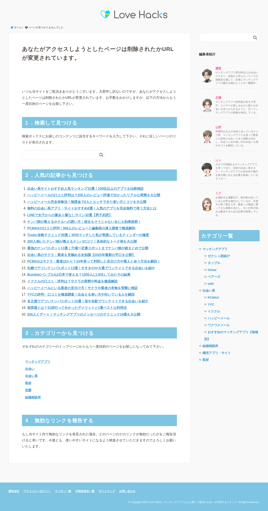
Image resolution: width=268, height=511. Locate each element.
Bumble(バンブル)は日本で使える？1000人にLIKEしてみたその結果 (78, 274)
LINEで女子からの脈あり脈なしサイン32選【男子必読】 (69, 215)
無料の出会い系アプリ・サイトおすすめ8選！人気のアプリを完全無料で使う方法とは (91, 208)
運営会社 (13, 491)
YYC (211, 304)
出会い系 (31, 376)
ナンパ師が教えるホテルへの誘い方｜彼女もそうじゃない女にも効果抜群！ (84, 222)
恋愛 (28, 390)
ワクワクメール (219, 325)
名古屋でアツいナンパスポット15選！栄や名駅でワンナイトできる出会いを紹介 (87, 301)
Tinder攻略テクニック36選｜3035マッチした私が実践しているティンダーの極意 (88, 235)
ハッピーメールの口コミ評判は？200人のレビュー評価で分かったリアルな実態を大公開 (93, 195)
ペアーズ (214, 276)
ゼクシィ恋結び (219, 256)
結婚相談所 (33, 397)
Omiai (212, 270)
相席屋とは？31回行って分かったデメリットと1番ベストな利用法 (77, 307)
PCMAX (213, 297)
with (211, 283)
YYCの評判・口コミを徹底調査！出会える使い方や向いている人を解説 (81, 294)
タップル (214, 263)
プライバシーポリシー (37, 491)
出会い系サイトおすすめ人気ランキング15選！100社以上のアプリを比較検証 (85, 188)
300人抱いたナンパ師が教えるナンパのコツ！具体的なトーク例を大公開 (82, 241)
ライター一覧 (63, 491)
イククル (214, 311)
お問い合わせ (127, 491)
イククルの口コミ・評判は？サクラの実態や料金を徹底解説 (72, 281)
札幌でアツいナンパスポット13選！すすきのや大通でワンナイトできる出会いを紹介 (91, 268)
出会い (30, 369)
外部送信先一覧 (84, 491)
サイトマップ (107, 491)
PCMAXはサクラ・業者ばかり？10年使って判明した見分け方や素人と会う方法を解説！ (93, 261)
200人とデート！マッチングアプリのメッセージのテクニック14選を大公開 (83, 314)
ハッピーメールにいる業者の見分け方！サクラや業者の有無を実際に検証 (82, 288)
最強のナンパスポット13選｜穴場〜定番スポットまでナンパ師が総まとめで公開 (87, 248)
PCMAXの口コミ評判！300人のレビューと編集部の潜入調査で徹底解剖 (81, 228)
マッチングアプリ (37, 361)
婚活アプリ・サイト (216, 353)
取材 (28, 383)
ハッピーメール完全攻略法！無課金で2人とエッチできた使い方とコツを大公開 (86, 202)
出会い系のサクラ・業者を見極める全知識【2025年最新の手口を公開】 (81, 255)
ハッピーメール (219, 318)
